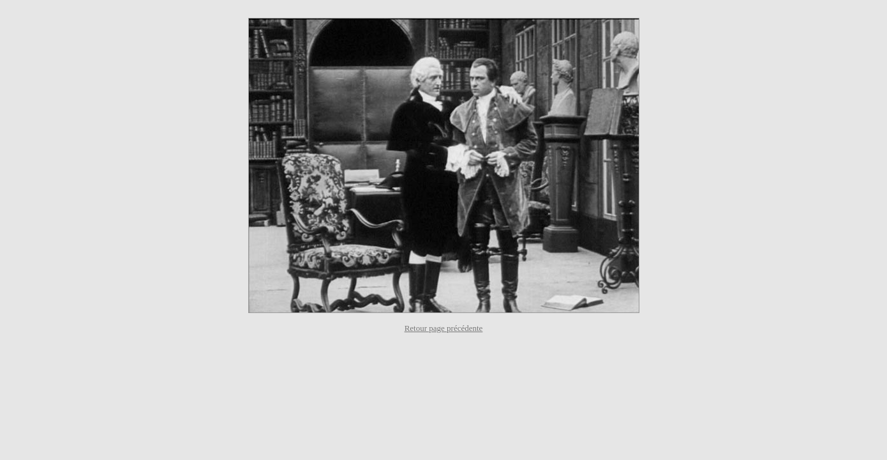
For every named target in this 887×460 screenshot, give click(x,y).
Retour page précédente (444, 328)
